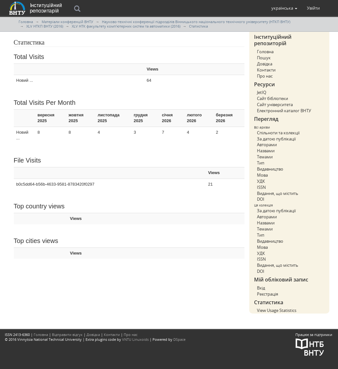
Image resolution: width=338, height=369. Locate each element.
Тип (260, 163)
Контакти (266, 70)
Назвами (266, 151)
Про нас (265, 76)
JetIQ (261, 92)
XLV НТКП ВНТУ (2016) (44, 26)
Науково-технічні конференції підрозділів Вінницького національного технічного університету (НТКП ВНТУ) (196, 21)
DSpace (179, 339)
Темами (265, 157)
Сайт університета (275, 104)
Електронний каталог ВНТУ (284, 110)
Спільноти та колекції (278, 133)
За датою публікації (276, 139)
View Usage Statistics (276, 310)
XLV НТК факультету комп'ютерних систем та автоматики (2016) (126, 26)
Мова (262, 175)
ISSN (261, 187)
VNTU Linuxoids (135, 339)
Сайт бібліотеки (272, 98)
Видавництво (270, 169)
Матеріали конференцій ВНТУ (67, 21)
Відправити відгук (67, 334)
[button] (284, 8)
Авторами (267, 144)
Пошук (264, 58)
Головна (26, 21)
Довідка (264, 64)
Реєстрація (267, 294)
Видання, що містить (277, 193)
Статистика (198, 26)
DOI (260, 199)
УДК (261, 181)
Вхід (261, 288)
